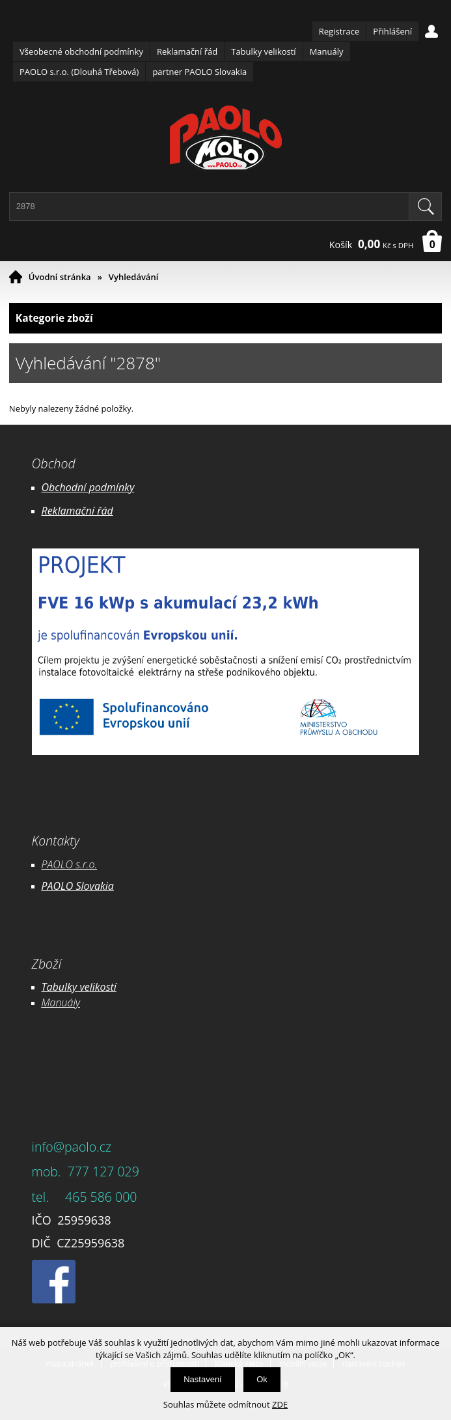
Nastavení (203, 1379)
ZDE (280, 1404)
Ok (261, 1379)
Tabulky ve (66, 987)
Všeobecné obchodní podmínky (81, 51)
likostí (103, 987)
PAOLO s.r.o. (70, 864)
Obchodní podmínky (88, 487)
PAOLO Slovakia (78, 886)
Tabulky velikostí (263, 51)
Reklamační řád (187, 51)
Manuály (327, 51)
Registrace (339, 31)
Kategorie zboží (225, 318)
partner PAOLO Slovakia (199, 72)
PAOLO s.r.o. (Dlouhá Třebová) (79, 72)
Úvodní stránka (60, 277)
